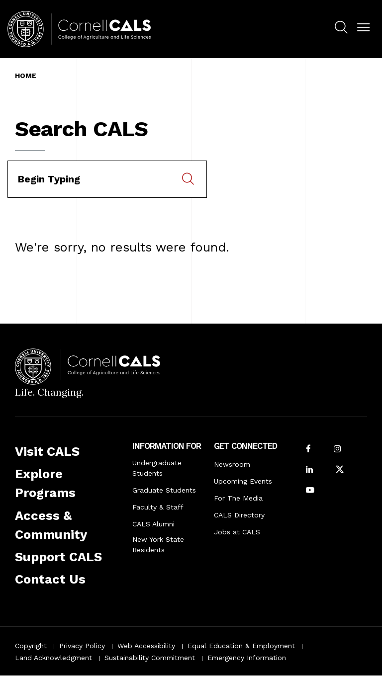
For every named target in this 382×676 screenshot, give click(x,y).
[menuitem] (341, 28)
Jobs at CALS (237, 532)
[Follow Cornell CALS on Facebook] (308, 449)
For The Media (238, 498)
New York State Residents (158, 544)
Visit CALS (47, 451)
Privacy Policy (82, 646)
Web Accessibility (146, 646)
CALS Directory (239, 515)
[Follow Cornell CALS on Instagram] (337, 449)
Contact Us (50, 579)
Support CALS (58, 556)
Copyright (31, 646)
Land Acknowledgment (53, 658)
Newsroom (232, 464)
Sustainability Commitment (149, 658)
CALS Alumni (153, 524)
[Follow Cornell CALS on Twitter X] (340, 470)
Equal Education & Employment (241, 646)
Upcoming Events (243, 481)
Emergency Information (246, 658)
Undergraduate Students (157, 468)
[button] (363, 27)
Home (25, 76)
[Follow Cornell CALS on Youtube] (310, 491)
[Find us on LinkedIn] (309, 470)
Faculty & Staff (158, 507)
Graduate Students (164, 490)
